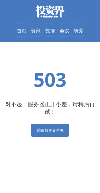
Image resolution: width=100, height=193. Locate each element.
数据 (50, 30)
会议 (64, 30)
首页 (21, 30)
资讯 (36, 30)
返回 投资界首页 (50, 130)
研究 (78, 30)
